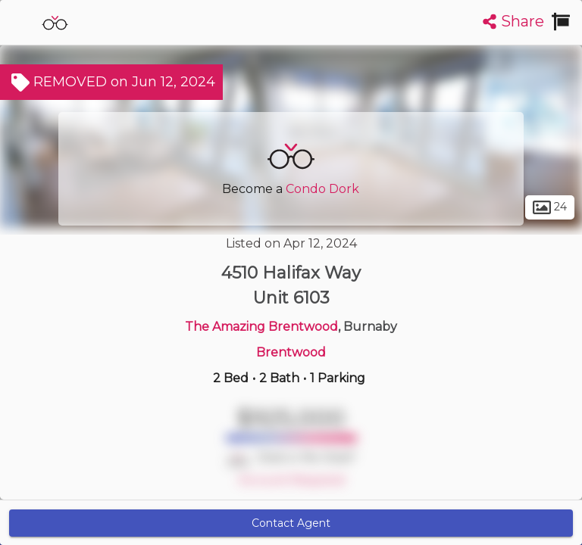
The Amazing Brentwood (261, 326)
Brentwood (291, 352)
